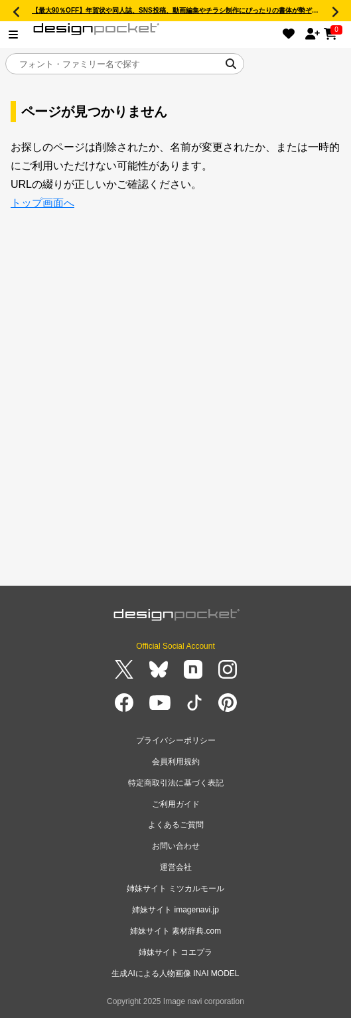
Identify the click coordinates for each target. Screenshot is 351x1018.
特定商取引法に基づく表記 (176, 783)
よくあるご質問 (176, 824)
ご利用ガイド (176, 804)
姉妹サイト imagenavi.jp (175, 909)
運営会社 (176, 867)
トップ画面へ (42, 203)
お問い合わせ (176, 846)
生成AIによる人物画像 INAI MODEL (175, 973)
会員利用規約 (176, 761)
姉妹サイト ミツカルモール (175, 888)
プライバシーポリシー (176, 740)
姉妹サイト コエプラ (175, 952)
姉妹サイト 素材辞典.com (175, 931)
